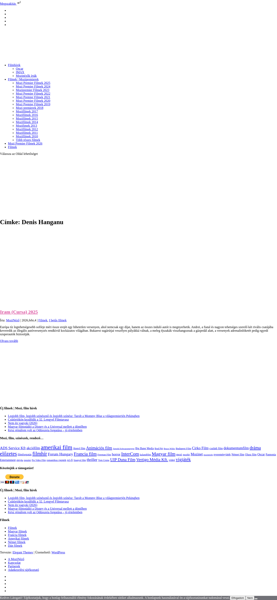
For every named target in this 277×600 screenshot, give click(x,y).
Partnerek (14, 566)
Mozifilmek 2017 (27, 111)
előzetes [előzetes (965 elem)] (8, 454)
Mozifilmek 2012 (27, 129)
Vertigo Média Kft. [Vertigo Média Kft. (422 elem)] (152, 459)
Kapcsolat (14, 562)
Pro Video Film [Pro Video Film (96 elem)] (39, 460)
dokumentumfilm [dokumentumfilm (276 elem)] (236, 448)
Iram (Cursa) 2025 (19, 311)
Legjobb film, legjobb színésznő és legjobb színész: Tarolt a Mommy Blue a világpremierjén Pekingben (73, 416)
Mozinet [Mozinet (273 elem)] (197, 454)
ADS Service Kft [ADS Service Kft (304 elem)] (13, 448)
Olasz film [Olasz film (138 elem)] (251, 454)
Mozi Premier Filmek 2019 (33, 104)
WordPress (58, 552)
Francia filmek (17, 535)
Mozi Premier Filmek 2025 (33, 83)
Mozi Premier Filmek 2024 (33, 86)
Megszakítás (10, 3)
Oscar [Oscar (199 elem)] (261, 454)
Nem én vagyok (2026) (22, 423)
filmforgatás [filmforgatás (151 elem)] (25, 454)
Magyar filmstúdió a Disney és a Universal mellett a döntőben (47, 426)
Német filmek (16, 542)
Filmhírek (14, 65)
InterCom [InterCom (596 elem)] (130, 453)
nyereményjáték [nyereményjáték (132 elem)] (222, 454)
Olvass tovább (9, 341)
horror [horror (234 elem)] (116, 454)
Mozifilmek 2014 (27, 122)
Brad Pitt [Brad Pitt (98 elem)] (159, 448)
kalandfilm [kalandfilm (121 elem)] (145, 454)
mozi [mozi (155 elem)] (179, 454)
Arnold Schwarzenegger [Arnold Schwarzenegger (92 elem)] (124, 448)
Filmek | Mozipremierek (23, 79)
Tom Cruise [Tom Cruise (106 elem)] (103, 460)
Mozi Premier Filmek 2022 (33, 93)
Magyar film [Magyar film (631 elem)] (163, 453)
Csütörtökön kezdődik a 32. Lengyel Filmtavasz (38, 419)
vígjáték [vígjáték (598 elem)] (183, 459)
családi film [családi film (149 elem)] (216, 448)
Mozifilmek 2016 (27, 115)
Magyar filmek (17, 531)
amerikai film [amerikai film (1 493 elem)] (56, 447)
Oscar (19, 68)
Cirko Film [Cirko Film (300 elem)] (200, 448)
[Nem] (256, 598)
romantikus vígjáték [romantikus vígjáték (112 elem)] (56, 460)
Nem (250, 597)
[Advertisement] (138, 186)
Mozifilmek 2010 (27, 136)
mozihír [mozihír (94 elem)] (186, 454)
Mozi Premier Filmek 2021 (33, 97)
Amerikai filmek (18, 538)
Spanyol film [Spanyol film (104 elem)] (80, 460)
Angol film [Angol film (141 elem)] (79, 448)
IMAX (20, 72)
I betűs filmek (58, 320)
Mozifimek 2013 (26, 125)
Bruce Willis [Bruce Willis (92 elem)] (169, 448)
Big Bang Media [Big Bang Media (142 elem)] (144, 448)
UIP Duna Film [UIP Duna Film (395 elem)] (122, 459)
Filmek (12, 147)
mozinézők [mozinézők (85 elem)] (208, 455)
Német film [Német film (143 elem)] (237, 454)
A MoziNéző (16, 559)
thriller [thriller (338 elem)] (92, 459)
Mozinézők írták (26, 75)
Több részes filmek (28, 140)
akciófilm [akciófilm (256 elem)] (33, 448)
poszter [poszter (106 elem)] (27, 460)
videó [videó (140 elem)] (172, 460)
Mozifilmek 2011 (27, 132)
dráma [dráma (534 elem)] (255, 447)
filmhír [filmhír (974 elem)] (39, 454)
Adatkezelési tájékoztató (23, 569)
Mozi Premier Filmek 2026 (25, 143)
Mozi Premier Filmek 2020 (33, 100)
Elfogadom (237, 597)
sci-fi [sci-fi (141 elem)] (70, 460)
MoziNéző (13, 320)
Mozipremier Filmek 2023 (32, 90)
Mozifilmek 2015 (27, 118)
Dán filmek (15, 545)
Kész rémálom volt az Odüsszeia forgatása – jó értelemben (45, 430)
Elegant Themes (22, 552)
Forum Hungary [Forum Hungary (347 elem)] (60, 454)
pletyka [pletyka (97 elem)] (19, 460)
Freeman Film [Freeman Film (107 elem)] (104, 454)
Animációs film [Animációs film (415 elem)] (99, 448)
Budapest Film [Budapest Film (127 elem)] (183, 448)
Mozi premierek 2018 (29, 108)
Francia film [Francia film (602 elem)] (85, 453)
